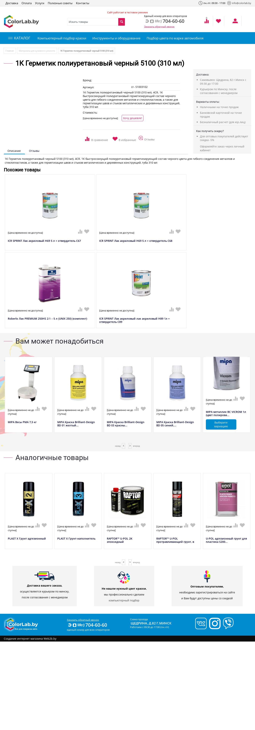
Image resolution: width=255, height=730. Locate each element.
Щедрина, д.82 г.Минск (151, 623)
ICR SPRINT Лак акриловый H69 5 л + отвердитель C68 (135, 241)
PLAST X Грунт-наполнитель (76, 538)
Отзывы (34, 151)
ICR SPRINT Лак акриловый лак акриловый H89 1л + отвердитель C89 (134, 320)
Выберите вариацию (221, 424)
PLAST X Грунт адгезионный (27, 538)
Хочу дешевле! (132, 118)
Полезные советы (60, 3)
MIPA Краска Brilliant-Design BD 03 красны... (125, 424)
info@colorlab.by (239, 3)
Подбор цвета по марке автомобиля (175, 38)
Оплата (27, 3)
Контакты (82, 3)
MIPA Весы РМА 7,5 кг (22, 422)
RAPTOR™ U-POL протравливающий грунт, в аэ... (175, 542)
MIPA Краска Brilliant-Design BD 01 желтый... (76, 424)
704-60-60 (87, 625)
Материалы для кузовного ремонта (37, 50)
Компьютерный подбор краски (62, 38)
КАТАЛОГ (19, 38)
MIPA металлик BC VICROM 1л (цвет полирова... (226, 413)
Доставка (12, 3)
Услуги (39, 3)
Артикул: (88, 87)
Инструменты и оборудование (116, 38)
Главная (10, 50)
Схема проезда (139, 619)
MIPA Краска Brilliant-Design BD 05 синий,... (175, 424)
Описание (14, 151)
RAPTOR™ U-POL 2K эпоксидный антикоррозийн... (119, 542)
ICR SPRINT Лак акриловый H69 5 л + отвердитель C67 (44, 241)
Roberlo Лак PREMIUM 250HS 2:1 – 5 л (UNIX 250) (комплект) (47, 318)
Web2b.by (50, 638)
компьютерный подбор (124, 600)
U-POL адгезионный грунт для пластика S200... (226, 540)
